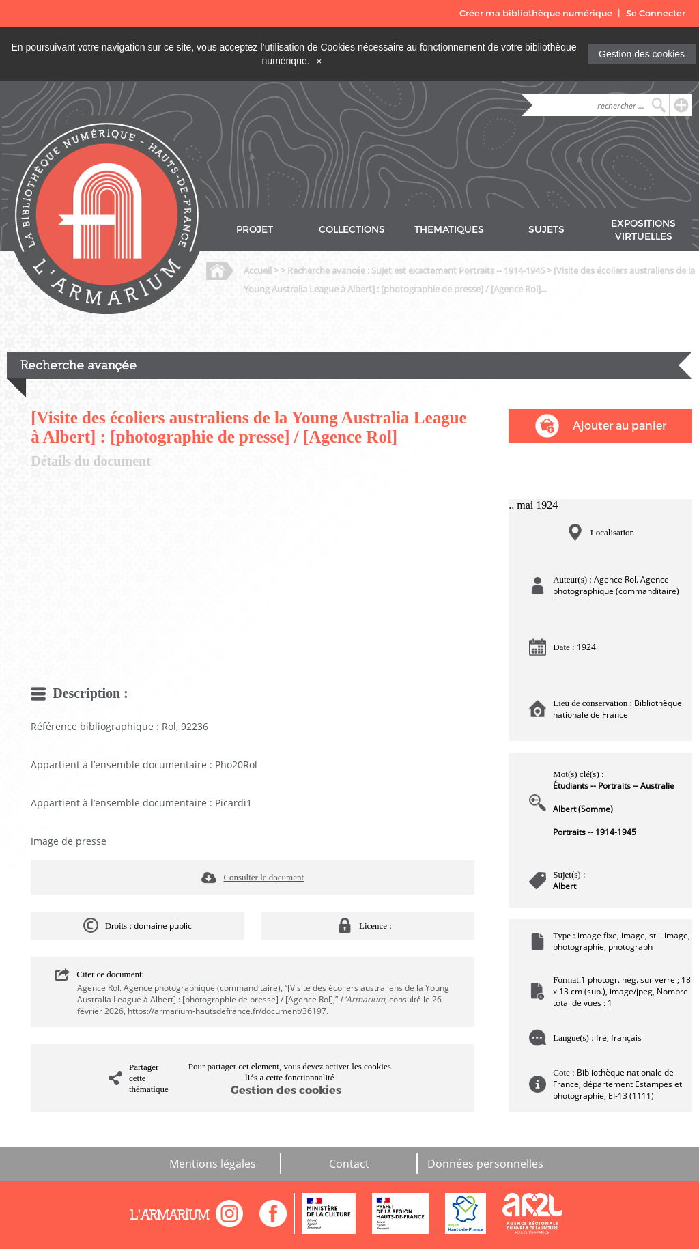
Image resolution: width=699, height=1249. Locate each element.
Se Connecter (655, 13)
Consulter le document (263, 877)
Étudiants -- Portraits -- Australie (613, 785)
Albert (564, 886)
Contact (349, 1163)
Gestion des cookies (642, 53)
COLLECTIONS (352, 229)
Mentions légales (212, 1163)
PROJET (254, 229)
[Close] (319, 61)
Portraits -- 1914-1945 (594, 832)
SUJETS (546, 229)
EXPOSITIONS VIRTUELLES (643, 230)
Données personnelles (485, 1163)
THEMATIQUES (449, 229)
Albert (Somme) (583, 809)
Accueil (258, 270)
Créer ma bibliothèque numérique (535, 13)
